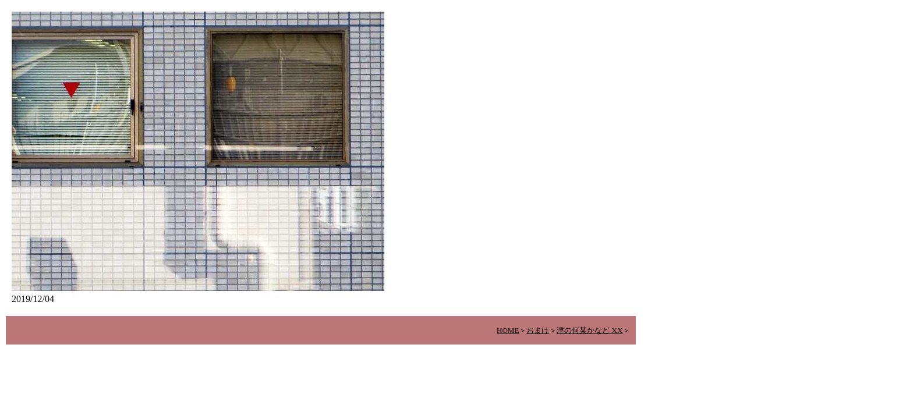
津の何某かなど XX (589, 330)
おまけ (537, 330)
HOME (508, 330)
